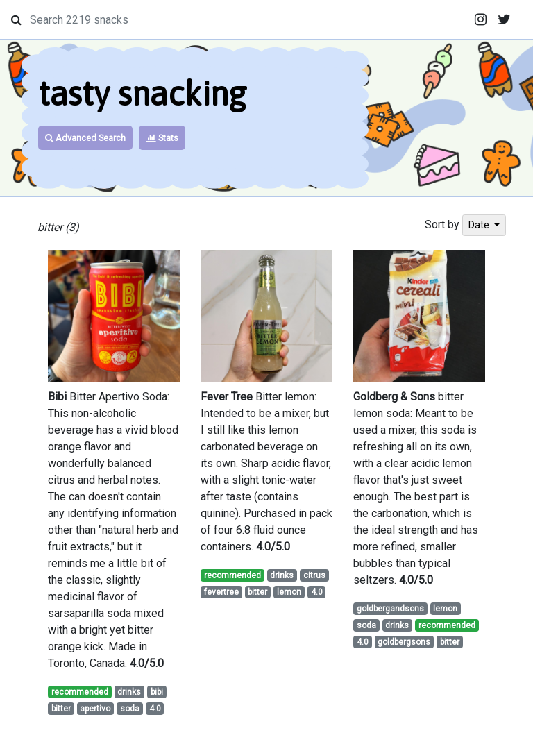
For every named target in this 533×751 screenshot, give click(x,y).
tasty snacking (142, 93)
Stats (162, 138)
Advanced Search (85, 138)
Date (479, 224)
